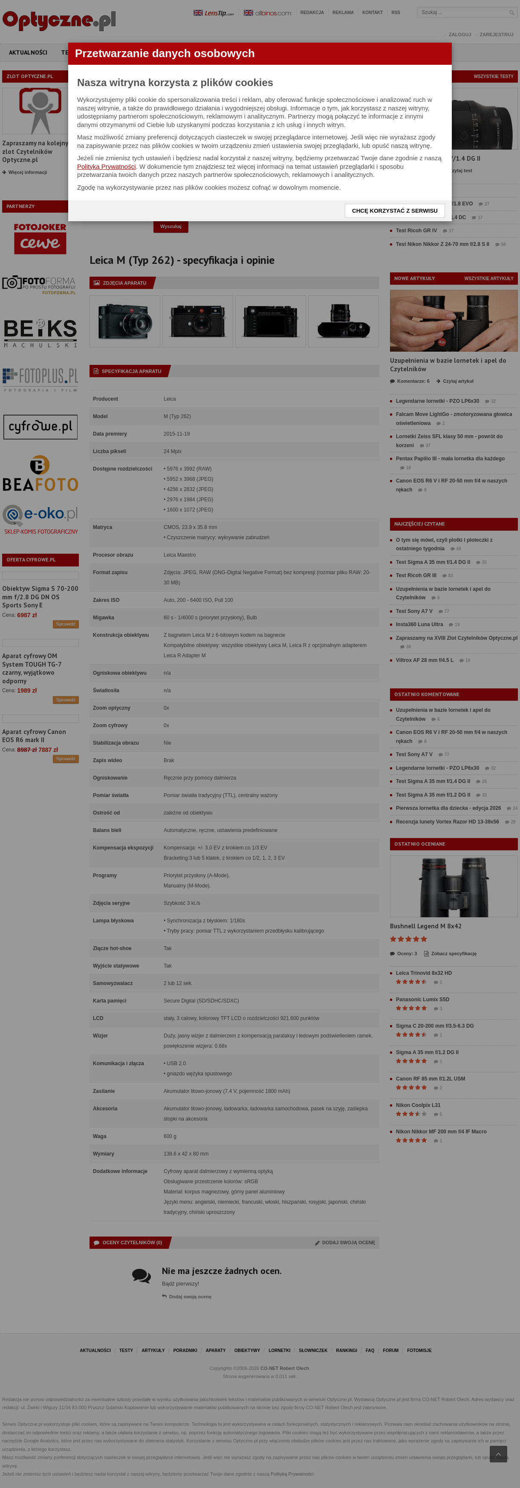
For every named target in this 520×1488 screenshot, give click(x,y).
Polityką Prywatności (106, 166)
